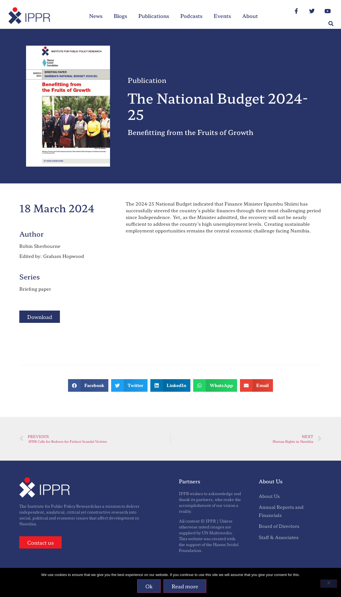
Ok (149, 586)
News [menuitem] (95, 15)
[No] (329, 583)
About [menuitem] (250, 15)
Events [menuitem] (222, 15)
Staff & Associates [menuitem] (278, 537)
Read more (185, 586)
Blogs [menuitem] (120, 15)
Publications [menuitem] (153, 15)
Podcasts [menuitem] (191, 15)
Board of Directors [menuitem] (279, 526)
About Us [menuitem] (269, 496)
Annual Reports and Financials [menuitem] (281, 510)
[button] (330, 23)
